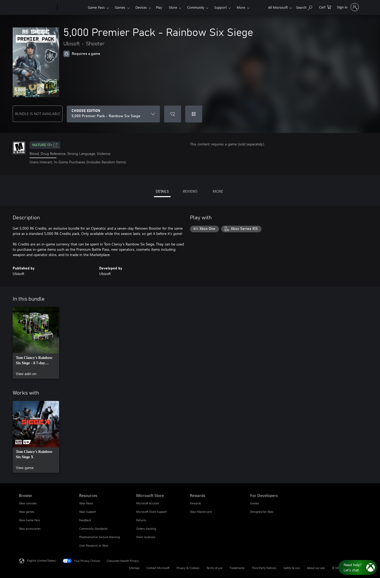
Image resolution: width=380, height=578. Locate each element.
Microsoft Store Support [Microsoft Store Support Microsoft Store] (151, 511)
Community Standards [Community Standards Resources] (93, 528)
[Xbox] (72, 7)
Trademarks (237, 568)
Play (159, 7)
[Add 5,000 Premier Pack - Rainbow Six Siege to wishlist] (172, 114)
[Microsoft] (37, 7)
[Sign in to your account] (347, 7)
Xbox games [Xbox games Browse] (26, 511)
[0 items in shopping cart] (325, 7)
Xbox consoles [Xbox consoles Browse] (28, 503)
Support (220, 7)
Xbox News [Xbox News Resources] (86, 503)
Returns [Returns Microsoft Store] (141, 520)
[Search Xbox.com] (304, 7)
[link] (36, 343)
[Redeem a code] (193, 114)
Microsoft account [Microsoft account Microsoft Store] (147, 503)
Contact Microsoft (157, 568)
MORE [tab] (218, 191)
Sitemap (134, 568)
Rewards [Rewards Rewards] (195, 503)
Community (195, 7)
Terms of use (214, 568)
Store (173, 7)
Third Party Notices (264, 568)
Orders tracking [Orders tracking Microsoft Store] (146, 528)
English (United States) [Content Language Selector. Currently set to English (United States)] (41, 560)
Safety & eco (291, 568)
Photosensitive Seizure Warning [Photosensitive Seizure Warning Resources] (99, 537)
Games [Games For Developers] (254, 503)
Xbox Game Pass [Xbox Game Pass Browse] (29, 520)
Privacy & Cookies (188, 568)
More (241, 7)
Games (120, 7)
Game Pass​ (96, 7)
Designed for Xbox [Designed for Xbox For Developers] (261, 511)
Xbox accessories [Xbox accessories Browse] (30, 528)
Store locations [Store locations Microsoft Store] (145, 537)
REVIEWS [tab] (190, 191)
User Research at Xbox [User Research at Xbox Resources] (93, 545)
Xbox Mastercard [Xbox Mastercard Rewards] (201, 511)
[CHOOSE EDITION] (113, 114)
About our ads (316, 568)
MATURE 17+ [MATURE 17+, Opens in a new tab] (45, 145)
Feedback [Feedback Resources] (85, 520)
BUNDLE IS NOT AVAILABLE (37, 113)
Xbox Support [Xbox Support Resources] (87, 511)
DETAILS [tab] (162, 191)
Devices (141, 7)
